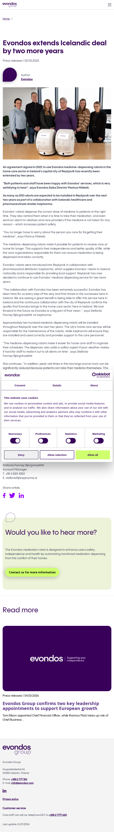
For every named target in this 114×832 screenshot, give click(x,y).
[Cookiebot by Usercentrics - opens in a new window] (94, 375)
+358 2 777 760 (19, 779)
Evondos (27, 79)
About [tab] (94, 385)
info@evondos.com (22, 783)
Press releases (12, 60)
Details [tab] (57, 385)
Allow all (92, 454)
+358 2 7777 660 (58, 815)
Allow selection (56, 454)
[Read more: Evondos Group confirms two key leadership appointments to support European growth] (57, 676)
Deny (21, 454)
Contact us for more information (32, 572)
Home (6, 19)
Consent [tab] (20, 385)
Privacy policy (11, 799)
